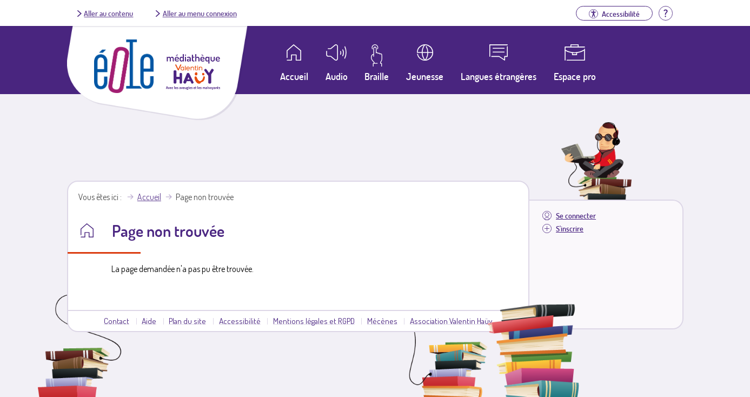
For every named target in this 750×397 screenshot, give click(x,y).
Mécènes (382, 320)
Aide (149, 320)
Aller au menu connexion (200, 13)
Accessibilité (240, 320)
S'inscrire (569, 228)
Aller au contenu (108, 13)
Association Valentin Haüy (451, 320)
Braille (376, 76)
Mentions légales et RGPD (314, 320)
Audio (337, 76)
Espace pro (575, 76)
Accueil (149, 196)
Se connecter (576, 215)
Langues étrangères (498, 76)
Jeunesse (424, 76)
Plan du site (187, 320)
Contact (116, 320)
